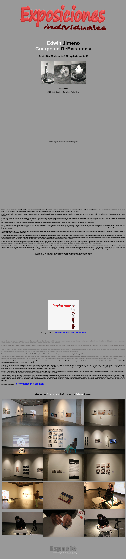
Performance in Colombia (29, 383)
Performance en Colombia (70, 332)
